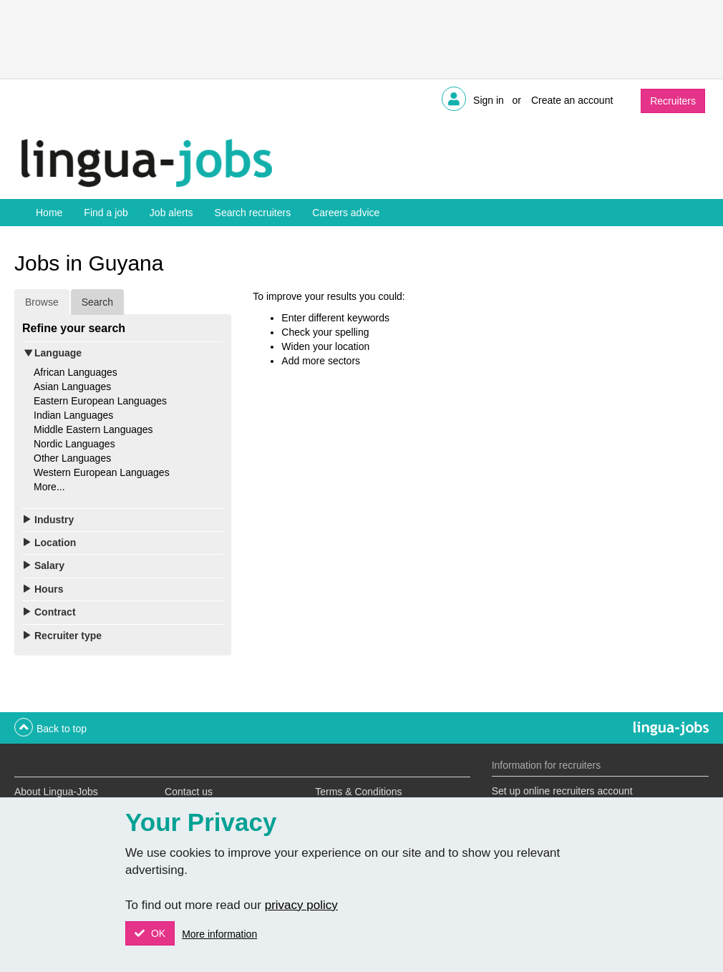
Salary (49, 565)
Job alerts (171, 212)
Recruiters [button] (673, 101)
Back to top (62, 728)
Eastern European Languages (100, 401)
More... (49, 486)
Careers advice (345, 212)
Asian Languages (72, 386)
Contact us (189, 791)
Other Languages (72, 458)
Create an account (572, 100)
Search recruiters (253, 212)
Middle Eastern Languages (93, 429)
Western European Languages (102, 472)
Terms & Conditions (358, 791)
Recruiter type (68, 635)
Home (49, 212)
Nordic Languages (74, 443)
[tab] (122, 352)
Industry (54, 519)
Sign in (488, 100)
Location (55, 542)
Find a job (105, 212)
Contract (55, 612)
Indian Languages (73, 415)
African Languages (75, 372)
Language (58, 353)
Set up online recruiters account (562, 791)
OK (156, 933)
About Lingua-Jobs (56, 791)
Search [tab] (97, 302)
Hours (48, 589)
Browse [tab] (42, 302)
